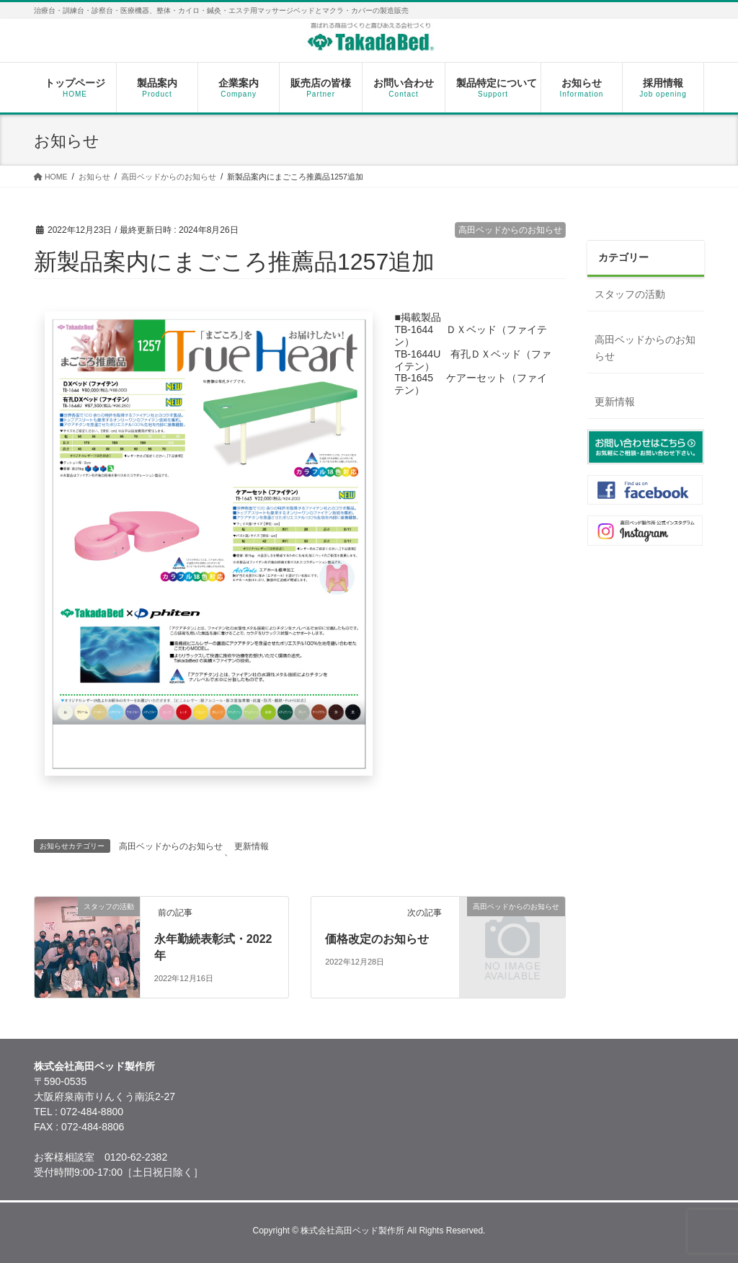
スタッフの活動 (630, 294)
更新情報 (251, 846)
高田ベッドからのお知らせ (510, 230)
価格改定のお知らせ (377, 939)
